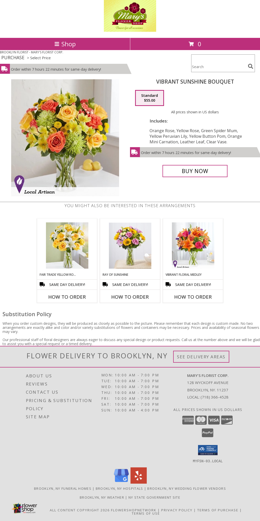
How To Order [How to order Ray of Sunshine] (130, 297)
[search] (251, 66)
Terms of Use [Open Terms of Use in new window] (146, 513)
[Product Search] (218, 66)
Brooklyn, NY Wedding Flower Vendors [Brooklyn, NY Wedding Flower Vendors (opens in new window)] (186, 488)
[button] (208, 450)
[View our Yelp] (139, 482)
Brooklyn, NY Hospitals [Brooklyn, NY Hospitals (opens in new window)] (119, 488)
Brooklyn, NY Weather (102, 497)
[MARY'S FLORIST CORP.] (130, 30)
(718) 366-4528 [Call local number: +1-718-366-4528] (215, 397)
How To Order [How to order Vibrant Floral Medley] (193, 297)
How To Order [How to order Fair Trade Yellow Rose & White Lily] (67, 297)
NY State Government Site (154, 497)
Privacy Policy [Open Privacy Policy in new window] (176, 510)
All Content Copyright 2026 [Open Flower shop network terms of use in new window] (80, 510)
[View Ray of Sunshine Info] (130, 246)
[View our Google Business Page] (121, 482)
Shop (65, 44)
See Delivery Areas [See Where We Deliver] (201, 357)
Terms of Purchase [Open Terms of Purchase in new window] (217, 510)
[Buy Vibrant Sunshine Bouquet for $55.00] (195, 171)
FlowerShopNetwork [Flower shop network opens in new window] (133, 510)
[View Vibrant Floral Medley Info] (193, 245)
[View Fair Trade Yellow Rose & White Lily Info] (67, 245)
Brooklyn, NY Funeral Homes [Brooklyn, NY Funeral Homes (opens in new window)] (62, 488)
